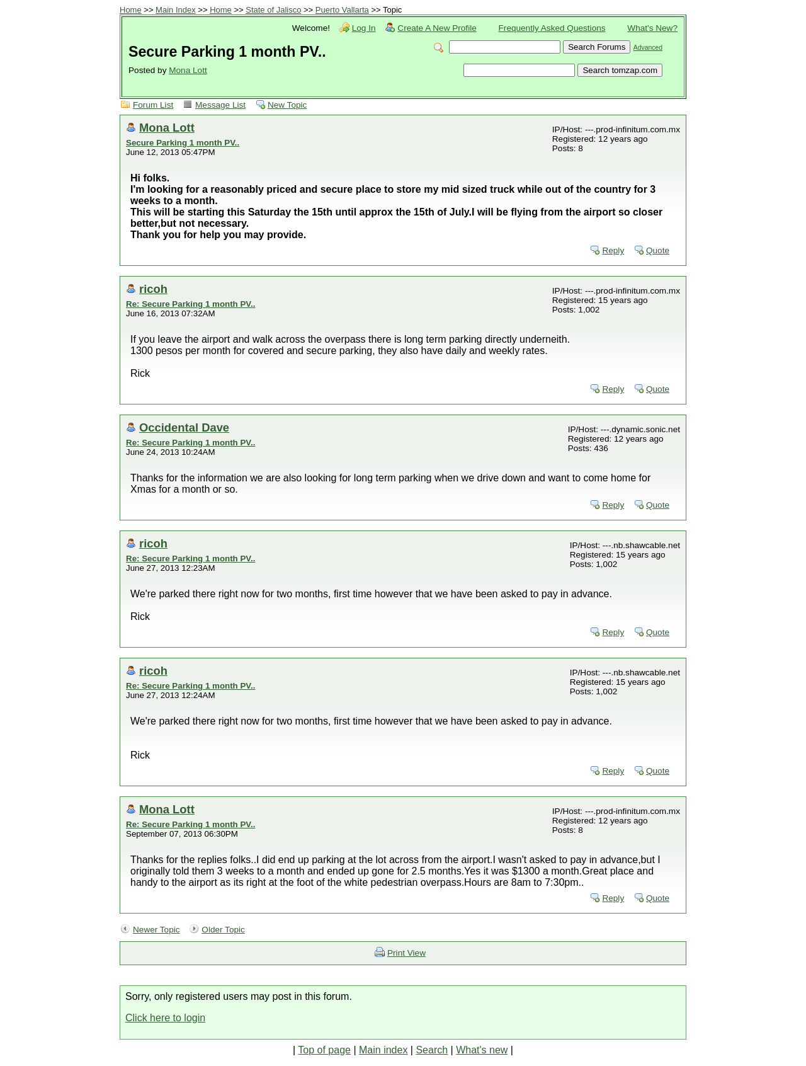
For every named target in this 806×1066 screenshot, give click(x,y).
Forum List (153, 105)
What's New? (652, 28)
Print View (406, 953)
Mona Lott (188, 70)
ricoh (153, 288)
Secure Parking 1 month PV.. (182, 142)
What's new (482, 1050)
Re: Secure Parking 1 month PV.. (190, 304)
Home (131, 9)
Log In (364, 28)
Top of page (324, 1050)
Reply (613, 250)
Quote (657, 250)
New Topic (287, 105)
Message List (220, 105)
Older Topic (223, 929)
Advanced (647, 47)
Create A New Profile (436, 28)
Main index (383, 1050)
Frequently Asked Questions (552, 28)
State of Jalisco (273, 9)
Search (432, 1050)
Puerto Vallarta (342, 9)
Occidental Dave (184, 427)
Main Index (176, 9)
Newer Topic (156, 929)
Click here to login (165, 1017)
